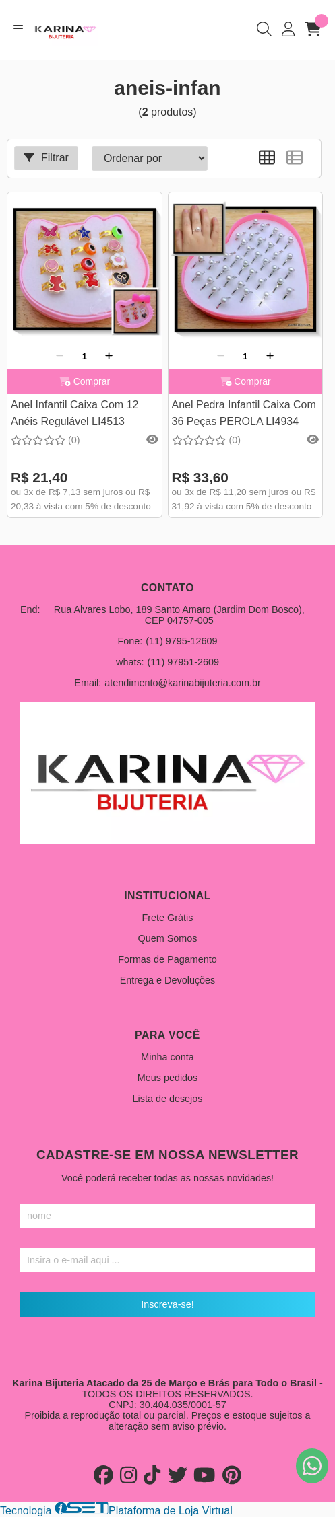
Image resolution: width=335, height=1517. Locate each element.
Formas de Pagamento (167, 959)
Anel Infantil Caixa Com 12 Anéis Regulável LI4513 (74, 413)
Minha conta (167, 1056)
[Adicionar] (109, 356)
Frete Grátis (167, 917)
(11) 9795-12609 (181, 641)
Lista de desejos (167, 1098)
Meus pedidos (168, 1077)
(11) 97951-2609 (183, 662)
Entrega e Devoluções (168, 980)
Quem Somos (167, 938)
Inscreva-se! (167, 1304)
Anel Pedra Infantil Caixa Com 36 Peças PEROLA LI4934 (244, 413)
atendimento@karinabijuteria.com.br (182, 682)
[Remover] (59, 356)
